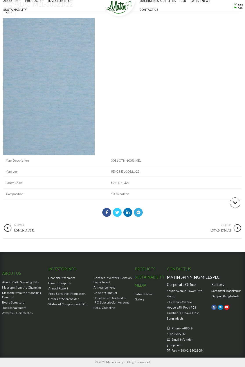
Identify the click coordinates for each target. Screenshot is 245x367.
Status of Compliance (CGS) (67, 304)
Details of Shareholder (63, 299)
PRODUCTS (145, 269)
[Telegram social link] (138, 212)
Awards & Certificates (17, 313)
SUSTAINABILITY (149, 277)
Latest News (143, 294)
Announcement (104, 287)
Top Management (14, 307)
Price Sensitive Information (67, 293)
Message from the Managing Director (21, 295)
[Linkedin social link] (127, 212)
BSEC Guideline (104, 307)
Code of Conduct (105, 293)
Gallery (139, 299)
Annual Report (58, 288)
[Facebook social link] (106, 212)
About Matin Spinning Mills (20, 282)
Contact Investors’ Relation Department (113, 280)
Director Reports (60, 283)
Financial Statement (62, 278)
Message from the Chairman (21, 287)
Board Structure (13, 302)
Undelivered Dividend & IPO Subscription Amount (111, 300)
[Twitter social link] (117, 212)
